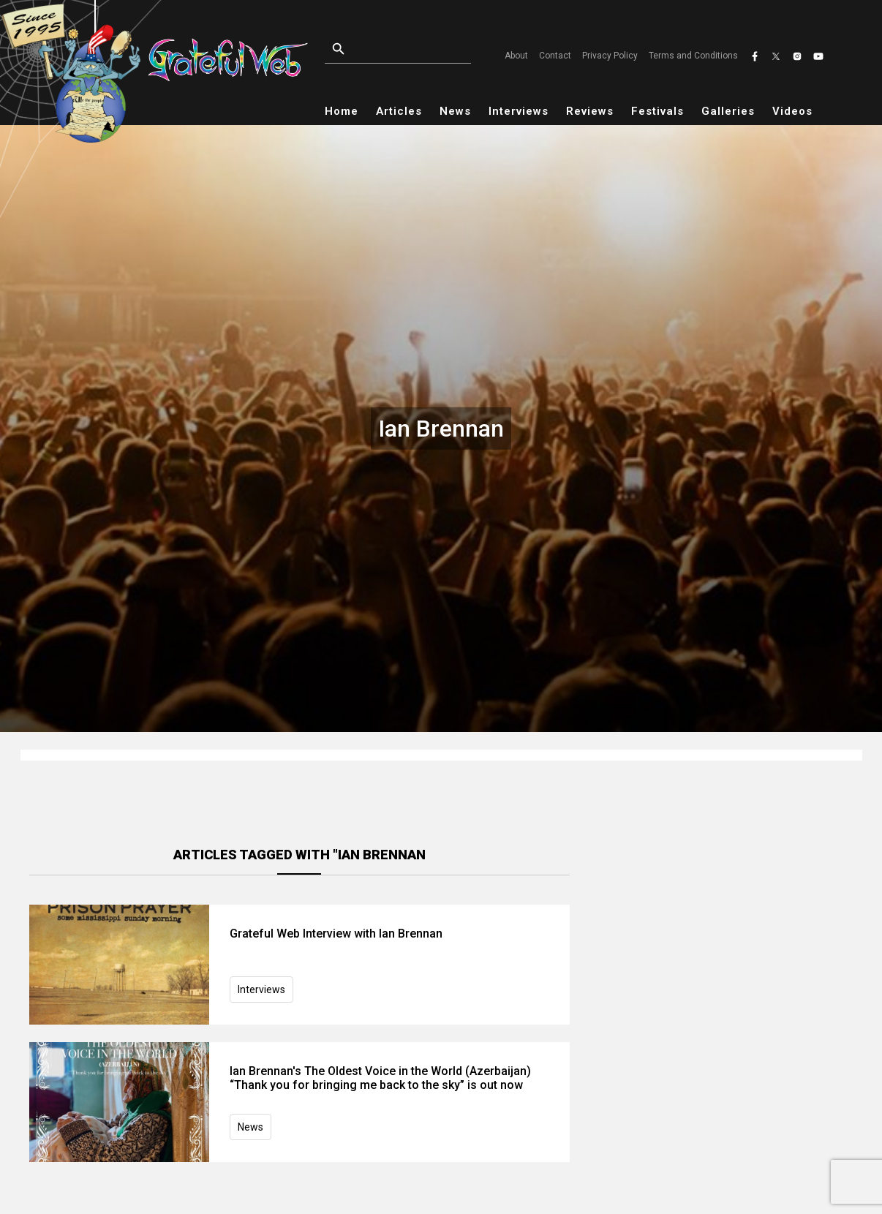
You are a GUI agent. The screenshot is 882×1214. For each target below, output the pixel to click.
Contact (555, 55)
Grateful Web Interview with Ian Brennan (336, 933)
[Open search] (402, 49)
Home (341, 111)
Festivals (657, 111)
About (516, 55)
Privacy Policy (610, 55)
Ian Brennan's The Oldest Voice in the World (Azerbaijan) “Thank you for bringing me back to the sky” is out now (380, 1078)
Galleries (728, 111)
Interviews (519, 111)
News (455, 111)
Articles (399, 111)
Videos (792, 111)
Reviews (590, 111)
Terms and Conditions (693, 55)
